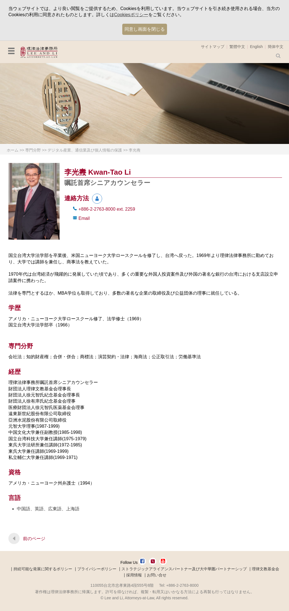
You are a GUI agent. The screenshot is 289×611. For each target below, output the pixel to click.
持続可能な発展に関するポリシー (42, 569)
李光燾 (134, 150)
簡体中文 (275, 46)
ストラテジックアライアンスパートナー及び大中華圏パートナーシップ (184, 569)
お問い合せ (156, 575)
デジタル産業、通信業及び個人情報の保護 (85, 150)
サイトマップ (212, 46)
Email (84, 218)
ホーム (12, 150)
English (256, 46)
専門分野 (33, 150)
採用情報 (134, 575)
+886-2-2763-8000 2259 (106, 209)
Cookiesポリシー (131, 14)
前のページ (34, 538)
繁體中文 (237, 46)
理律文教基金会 (265, 569)
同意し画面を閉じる (144, 29)
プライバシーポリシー (96, 569)
